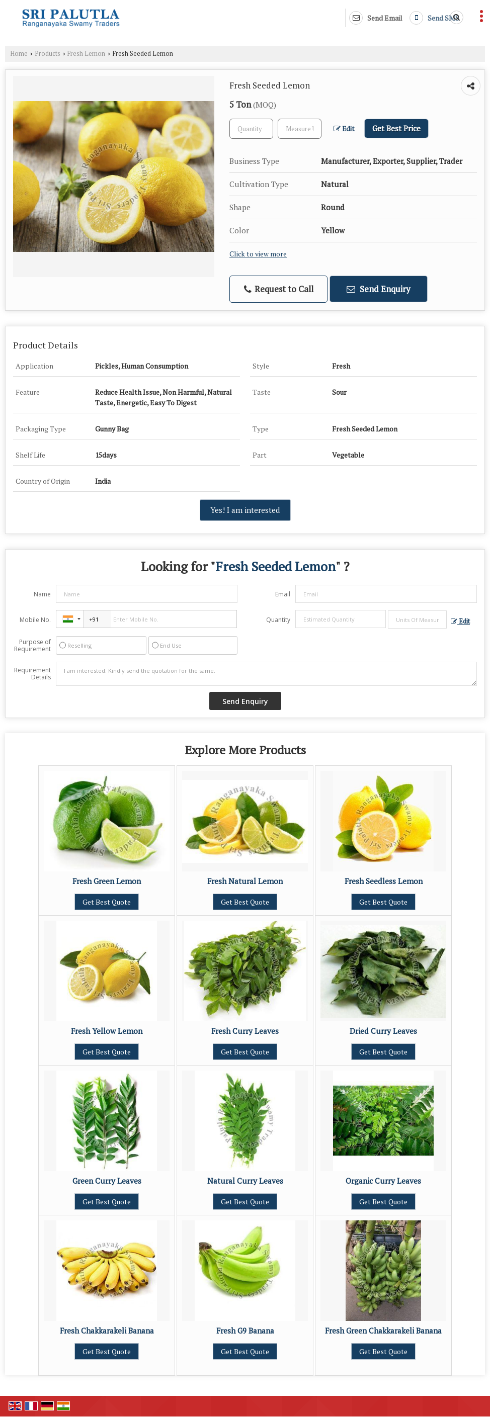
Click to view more (258, 253)
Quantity (278, 619)
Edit (344, 128)
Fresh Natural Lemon (245, 881)
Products (47, 53)
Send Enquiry (379, 289)
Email (282, 594)
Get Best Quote (107, 902)
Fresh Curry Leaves (245, 1031)
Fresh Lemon (86, 53)
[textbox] (299, 129)
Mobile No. (35, 619)
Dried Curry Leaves (383, 1031)
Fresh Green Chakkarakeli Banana (383, 1330)
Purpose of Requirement (32, 646)
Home (19, 53)
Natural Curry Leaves (245, 1181)
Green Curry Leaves (106, 1181)
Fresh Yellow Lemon (106, 1031)
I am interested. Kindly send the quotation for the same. (266, 674)
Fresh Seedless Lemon (384, 881)
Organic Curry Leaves (383, 1181)
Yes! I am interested (245, 510)
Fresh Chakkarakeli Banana (107, 1330)
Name (42, 594)
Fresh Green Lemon (106, 881)
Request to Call (278, 289)
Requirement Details (32, 674)
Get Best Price (396, 128)
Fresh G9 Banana (245, 1330)
